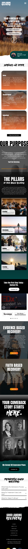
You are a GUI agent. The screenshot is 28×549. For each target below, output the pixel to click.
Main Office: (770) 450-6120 (14, 542)
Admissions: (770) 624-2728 (13, 541)
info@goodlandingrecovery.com (14, 538)
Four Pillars (14, 530)
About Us (14, 525)
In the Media (14, 534)
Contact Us (14, 532)
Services (14, 528)
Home (14, 523)
